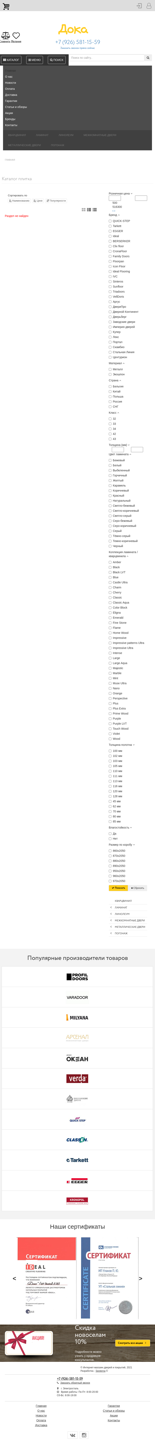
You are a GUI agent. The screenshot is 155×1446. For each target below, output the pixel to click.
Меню (34, 60)
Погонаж (57, 145)
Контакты (11, 125)
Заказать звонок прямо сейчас (77, 48)
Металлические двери (24, 145)
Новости (10, 82)
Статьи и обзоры (16, 107)
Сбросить (137, 888)
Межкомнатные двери (100, 135)
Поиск (56, 60)
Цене (38, 200)
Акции (9, 113)
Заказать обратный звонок (75, 1382)
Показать (118, 888)
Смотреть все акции (133, 1343)
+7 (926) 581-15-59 (77, 42)
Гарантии (11, 101)
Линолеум (66, 135)
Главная (10, 70)
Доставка (11, 94)
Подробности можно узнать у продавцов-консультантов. (92, 1343)
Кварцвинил (17, 135)
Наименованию (19, 200)
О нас (9, 76)
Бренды (10, 119)
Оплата (10, 88)
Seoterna (101, 1371)
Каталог (11, 60)
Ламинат (42, 135)
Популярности (56, 200)
